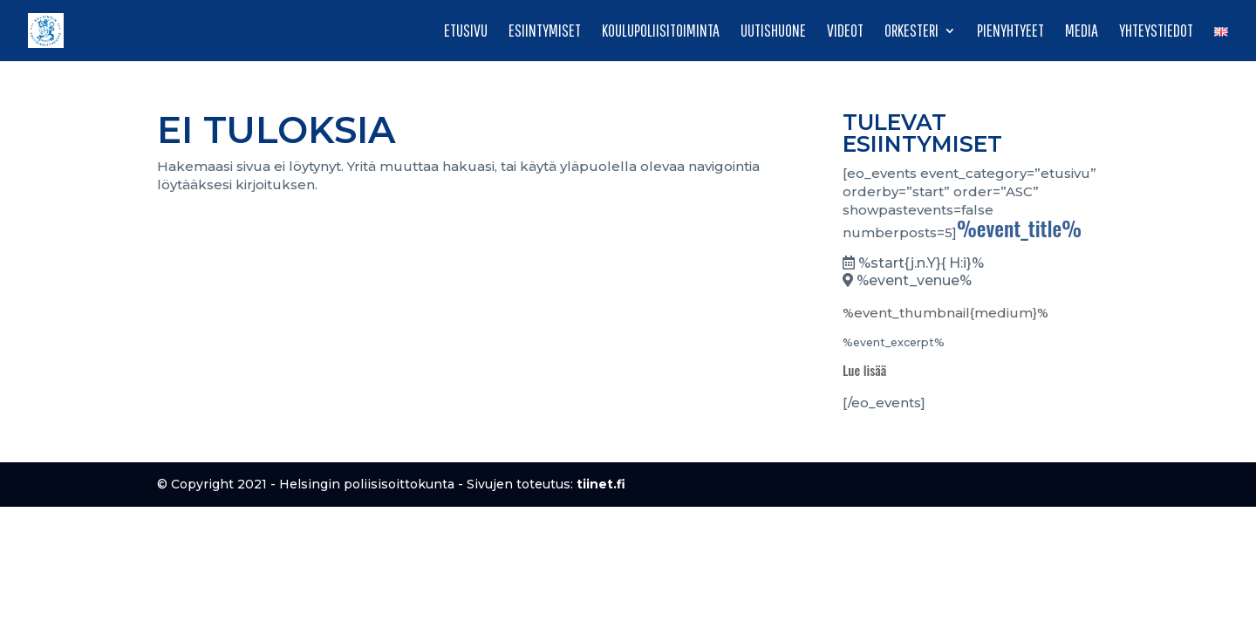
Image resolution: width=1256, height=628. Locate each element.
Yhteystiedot (1156, 32)
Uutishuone (773, 32)
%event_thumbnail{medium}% (945, 312)
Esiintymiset (545, 32)
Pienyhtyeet (1010, 32)
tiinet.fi (601, 484)
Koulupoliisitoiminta (661, 32)
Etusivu (466, 32)
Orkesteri (911, 32)
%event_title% (1019, 227)
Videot (845, 32)
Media (1081, 32)
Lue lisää (864, 369)
